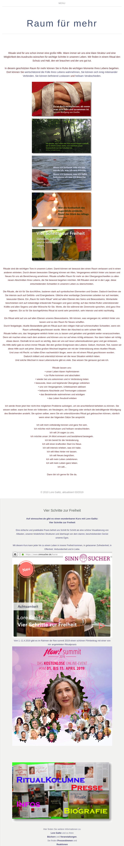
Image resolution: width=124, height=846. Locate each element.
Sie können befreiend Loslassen (52, 75)
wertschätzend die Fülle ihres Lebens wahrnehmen (52, 72)
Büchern (51, 837)
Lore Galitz (56, 833)
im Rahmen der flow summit (51, 640)
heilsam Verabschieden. (88, 75)
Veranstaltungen (68, 837)
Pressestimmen (65, 840)
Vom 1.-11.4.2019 (22, 640)
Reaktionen (62, 844)
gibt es (34, 640)
